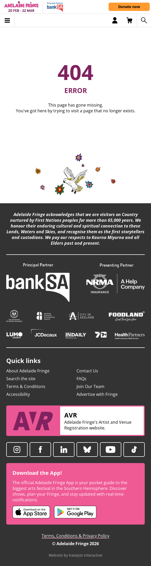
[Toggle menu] (7, 20)
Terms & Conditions (25, 386)
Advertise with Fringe (97, 394)
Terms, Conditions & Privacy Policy (75, 536)
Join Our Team (90, 386)
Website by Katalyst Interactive (75, 555)
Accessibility (18, 394)
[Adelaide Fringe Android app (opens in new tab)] (75, 512)
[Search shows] (143, 20)
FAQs (81, 379)
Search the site (20, 379)
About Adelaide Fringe (27, 371)
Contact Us (87, 371)
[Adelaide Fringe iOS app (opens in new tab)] (31, 512)
